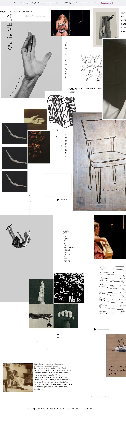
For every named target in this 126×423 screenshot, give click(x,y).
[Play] (95, 329)
